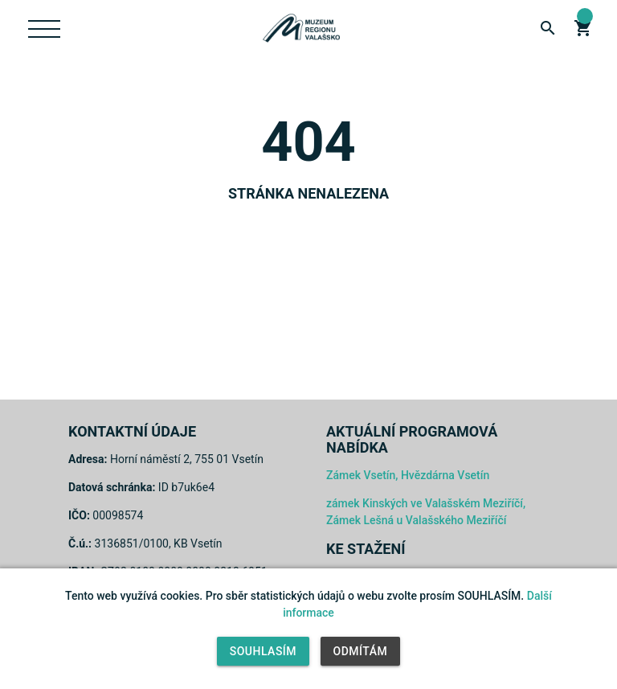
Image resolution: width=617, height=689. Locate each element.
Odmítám (360, 651)
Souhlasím (263, 651)
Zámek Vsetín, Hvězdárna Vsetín (407, 475)
